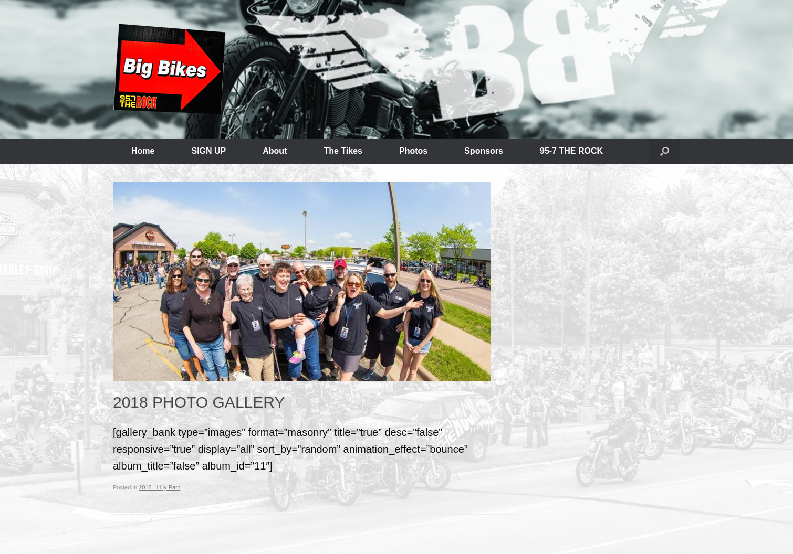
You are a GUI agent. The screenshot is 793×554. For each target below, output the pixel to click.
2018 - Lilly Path (159, 487)
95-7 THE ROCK (571, 150)
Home (142, 150)
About (275, 150)
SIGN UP (208, 150)
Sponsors (483, 150)
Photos (413, 150)
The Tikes (343, 150)
